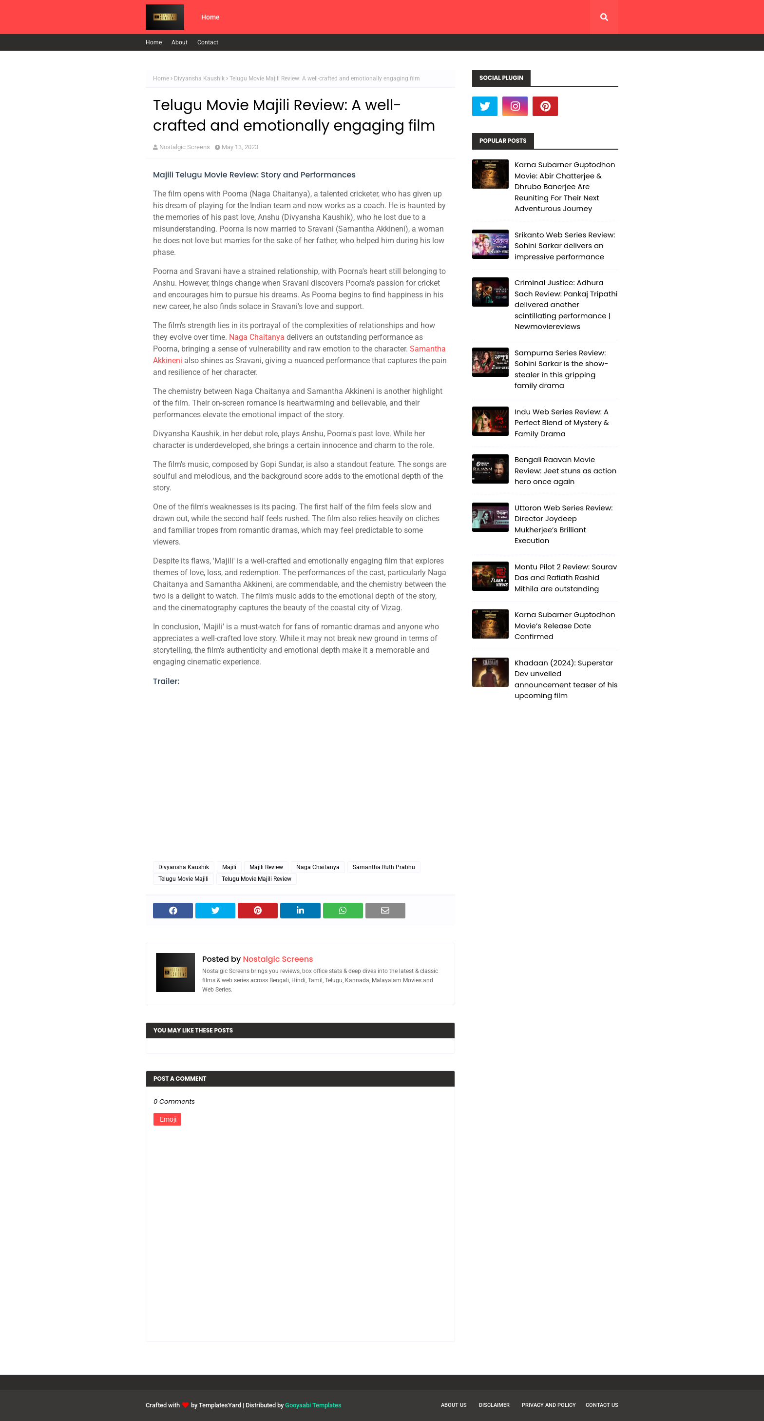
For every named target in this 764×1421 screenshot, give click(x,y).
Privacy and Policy (549, 1405)
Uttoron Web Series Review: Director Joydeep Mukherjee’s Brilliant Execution (563, 524)
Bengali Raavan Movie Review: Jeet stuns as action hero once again (565, 470)
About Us (454, 1405)
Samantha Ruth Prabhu (384, 867)
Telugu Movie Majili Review (256, 879)
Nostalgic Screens (184, 147)
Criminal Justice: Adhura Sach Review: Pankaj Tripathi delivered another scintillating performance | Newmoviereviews (566, 304)
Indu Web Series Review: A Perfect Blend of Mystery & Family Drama (562, 423)
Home (154, 42)
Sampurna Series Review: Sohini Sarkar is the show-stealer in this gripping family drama (561, 369)
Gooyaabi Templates (313, 1405)
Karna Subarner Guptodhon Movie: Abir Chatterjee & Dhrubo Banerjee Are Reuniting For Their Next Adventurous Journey (565, 186)
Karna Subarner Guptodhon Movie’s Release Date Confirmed (565, 625)
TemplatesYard (220, 1405)
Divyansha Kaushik (199, 78)
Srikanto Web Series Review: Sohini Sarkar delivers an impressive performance (565, 246)
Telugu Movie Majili (183, 879)
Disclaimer (494, 1405)
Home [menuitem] (210, 17)
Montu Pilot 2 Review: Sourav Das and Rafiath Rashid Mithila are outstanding (566, 578)
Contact (207, 42)
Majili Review (266, 867)
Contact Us (602, 1405)
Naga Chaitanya (257, 337)
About (180, 42)
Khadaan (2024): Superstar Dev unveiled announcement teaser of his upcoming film (566, 679)
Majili (229, 867)
